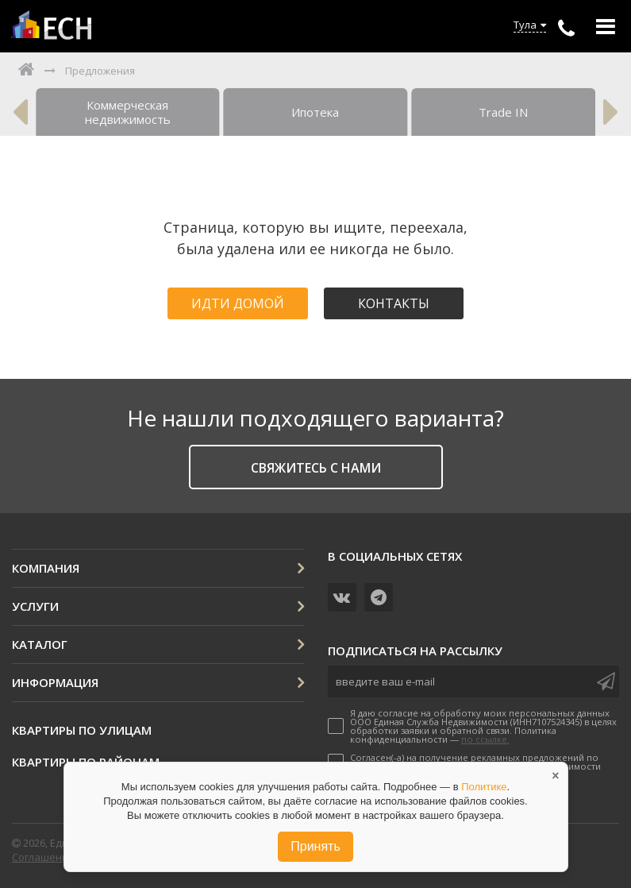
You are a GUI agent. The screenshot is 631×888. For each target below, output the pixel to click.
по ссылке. (485, 739)
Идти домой (237, 303)
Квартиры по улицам (82, 730)
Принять (315, 846)
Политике (483, 787)
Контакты (393, 303)
